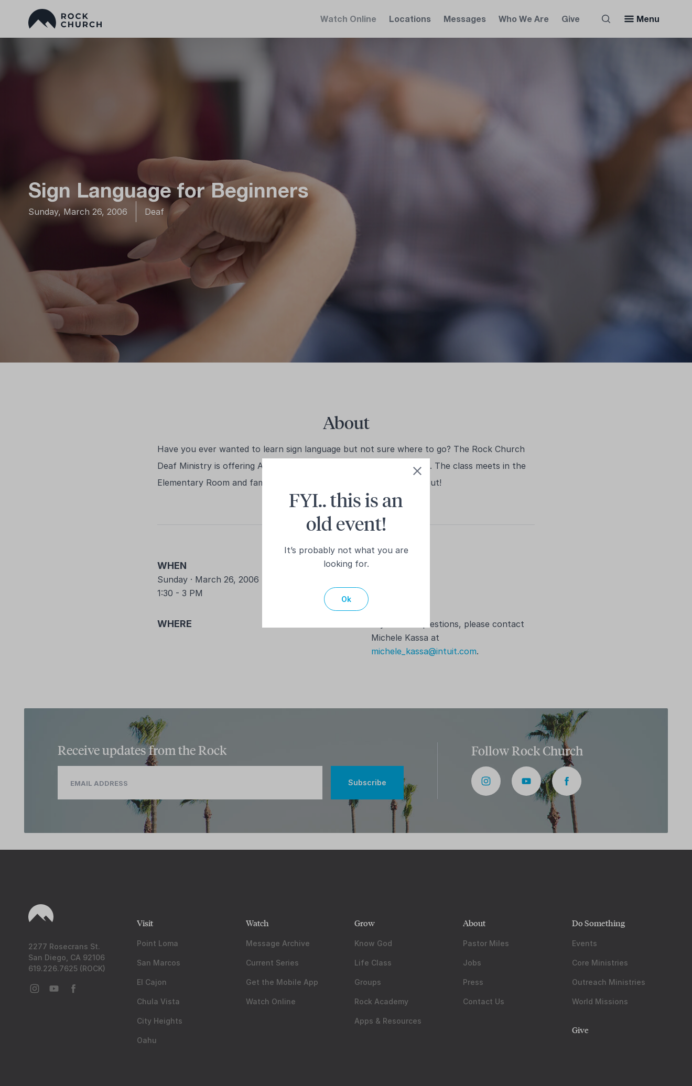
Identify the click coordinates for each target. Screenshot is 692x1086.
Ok (346, 599)
